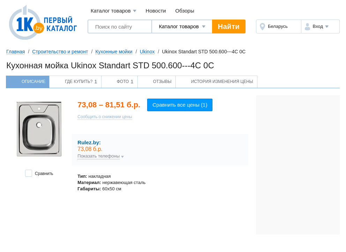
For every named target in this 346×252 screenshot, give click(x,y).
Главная (15, 51)
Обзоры (184, 11)
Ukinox (147, 51)
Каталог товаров (113, 11)
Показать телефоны (98, 156)
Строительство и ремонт (60, 51)
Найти (229, 26)
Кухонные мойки (113, 51)
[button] (320, 26)
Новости (156, 11)
